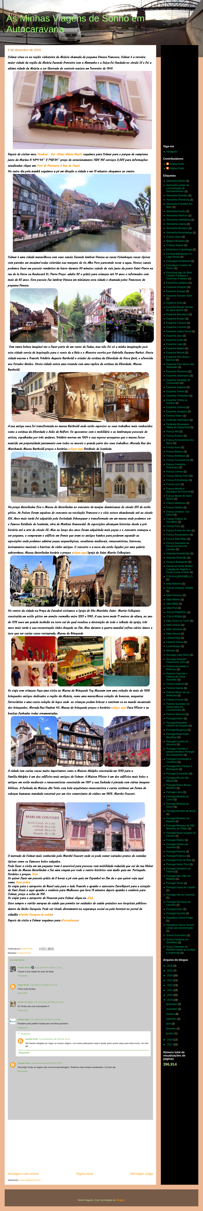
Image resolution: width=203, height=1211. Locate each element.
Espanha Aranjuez (176, 287)
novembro (172, 1009)
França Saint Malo (176, 539)
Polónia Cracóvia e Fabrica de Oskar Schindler (176, 676)
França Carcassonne (178, 460)
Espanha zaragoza (176, 411)
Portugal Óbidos (175, 840)
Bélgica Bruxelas (175, 241)
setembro (171, 1019)
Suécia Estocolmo (176, 935)
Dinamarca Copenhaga (179, 249)
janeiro (170, 1033)
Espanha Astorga (175, 291)
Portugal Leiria (174, 792)
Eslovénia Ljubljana (177, 282)
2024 (170, 975)
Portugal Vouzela (175, 913)
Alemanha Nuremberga (179, 232)
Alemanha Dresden (177, 195)
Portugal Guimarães (177, 773)
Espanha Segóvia (176, 387)
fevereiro (171, 1028)
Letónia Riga (173, 637)
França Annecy (174, 435)
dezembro (172, 1004)
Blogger (120, 1200)
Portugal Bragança (176, 730)
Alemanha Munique (177, 228)
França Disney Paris (177, 475)
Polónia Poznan (175, 699)
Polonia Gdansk (175, 684)
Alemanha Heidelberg (178, 219)
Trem (35, 874)
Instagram (171, 151)
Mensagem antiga (141, 1173)
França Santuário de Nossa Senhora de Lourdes (177, 546)
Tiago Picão (23, 985)
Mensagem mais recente (23, 1173)
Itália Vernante (174, 629)
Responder (23, 975)
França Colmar (24, 953)
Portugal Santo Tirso (177, 864)
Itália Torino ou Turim (177, 620)
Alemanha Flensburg (177, 199)
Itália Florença (174, 595)
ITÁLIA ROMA (174, 616)
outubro (170, 1014)
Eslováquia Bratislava (178, 261)
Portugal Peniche (175, 851)
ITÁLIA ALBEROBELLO (179, 576)
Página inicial (84, 1173)
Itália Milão (172, 603)
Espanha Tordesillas (177, 395)
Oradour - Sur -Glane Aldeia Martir (59, 154)
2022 (170, 985)
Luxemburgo (173, 646)
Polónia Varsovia (175, 714)
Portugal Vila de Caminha (180, 894)
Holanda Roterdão (176, 557)
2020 (170, 995)
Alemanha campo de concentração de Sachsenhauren (177, 188)
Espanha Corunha (176, 327)
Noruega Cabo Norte (177, 655)
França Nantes (174, 507)
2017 (170, 1044)
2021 (170, 990)
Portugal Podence (176, 856)
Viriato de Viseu (25, 1002)
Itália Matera (173, 599)
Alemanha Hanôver (177, 215)
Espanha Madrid (175, 348)
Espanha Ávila (174, 302)
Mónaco (170, 650)
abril (169, 1023)
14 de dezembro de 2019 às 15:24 (46, 1063)
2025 (170, 970)
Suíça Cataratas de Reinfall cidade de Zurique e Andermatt (180, 949)
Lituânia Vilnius (174, 642)
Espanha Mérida (175, 352)
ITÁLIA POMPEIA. (176, 612)
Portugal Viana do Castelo (180, 887)
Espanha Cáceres (176, 323)
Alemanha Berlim (175, 181)
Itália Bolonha (173, 583)
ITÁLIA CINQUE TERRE (179, 588)
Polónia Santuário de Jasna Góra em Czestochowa (178, 707)
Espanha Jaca (174, 335)
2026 (170, 965)
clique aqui (76, 449)
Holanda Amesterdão (178, 553)
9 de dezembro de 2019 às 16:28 (45, 1019)
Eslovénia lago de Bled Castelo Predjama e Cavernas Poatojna (179, 275)
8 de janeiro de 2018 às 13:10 (43, 985)
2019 (170, 1000)
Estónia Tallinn (174, 415)
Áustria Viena (173, 236)
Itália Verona (173, 633)
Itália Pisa (171, 608)
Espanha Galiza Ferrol (178, 331)
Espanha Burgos (175, 318)
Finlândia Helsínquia (177, 420)
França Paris (173, 526)
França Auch (173, 447)
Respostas (25, 1034)
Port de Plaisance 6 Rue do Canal (58, 165)
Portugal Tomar (174, 883)
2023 (170, 980)
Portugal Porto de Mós (178, 860)
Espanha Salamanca (177, 375)
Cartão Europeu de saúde (36, 914)
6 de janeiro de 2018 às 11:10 (48, 967)
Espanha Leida (174, 340)
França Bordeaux (176, 455)
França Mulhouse (176, 503)
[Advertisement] (80, 1146)
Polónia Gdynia (174, 688)
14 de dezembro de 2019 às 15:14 (54, 1039)
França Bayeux (174, 451)
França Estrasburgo (177, 480)
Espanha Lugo (174, 344)
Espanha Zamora (176, 407)
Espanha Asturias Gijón (179, 295)
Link (90, 898)
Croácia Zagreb (174, 245)
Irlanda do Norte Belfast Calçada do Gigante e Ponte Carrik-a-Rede (179, 569)
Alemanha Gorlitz (176, 211)
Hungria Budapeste (177, 562)
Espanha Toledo (175, 391)
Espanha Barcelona (177, 314)
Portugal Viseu (174, 909)
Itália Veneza (173, 625)
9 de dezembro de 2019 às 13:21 (49, 1002)
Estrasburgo (70, 920)
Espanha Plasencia (177, 371)
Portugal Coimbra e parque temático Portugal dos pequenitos (180, 751)
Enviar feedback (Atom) (29, 1180)
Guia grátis (23, 882)
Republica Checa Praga (179, 917)
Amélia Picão (24, 967)
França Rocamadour (177, 534)
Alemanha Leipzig (176, 224)
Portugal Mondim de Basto (181, 811)
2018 (170, 1039)
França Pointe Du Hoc (178, 530)
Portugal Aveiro (174, 718)
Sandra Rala (23, 1019)
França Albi (172, 431)
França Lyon (173, 484)
